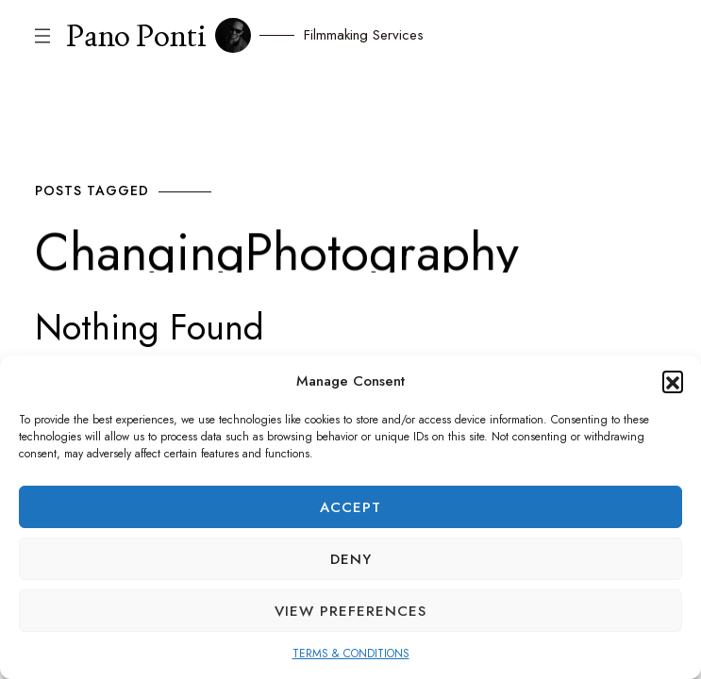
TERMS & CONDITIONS (350, 653)
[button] (672, 381)
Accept (350, 507)
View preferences (350, 611)
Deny (351, 559)
